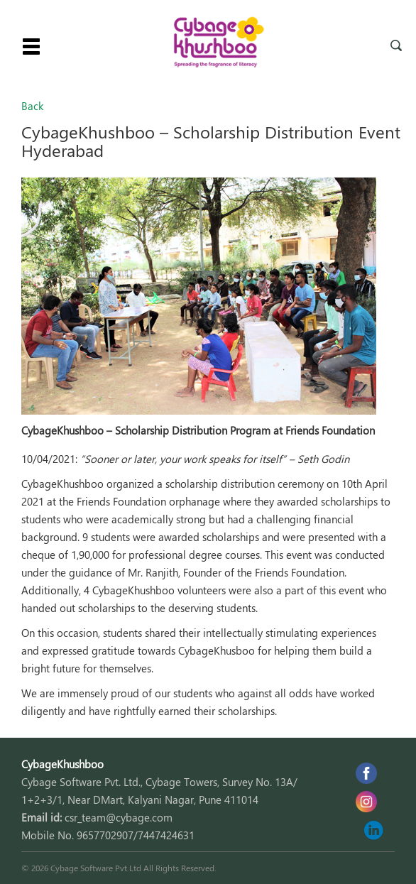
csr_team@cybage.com (119, 817)
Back (32, 106)
